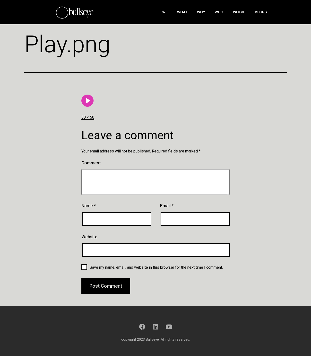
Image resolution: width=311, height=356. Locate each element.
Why (201, 12)
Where (239, 12)
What (182, 12)
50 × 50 (87, 117)
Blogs (261, 12)
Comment (91, 162)
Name (88, 205)
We (164, 12)
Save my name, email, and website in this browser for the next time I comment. (156, 267)
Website (89, 236)
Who (219, 12)
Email (166, 205)
